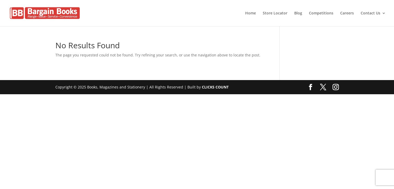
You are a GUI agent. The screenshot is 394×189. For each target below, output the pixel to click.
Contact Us (370, 13)
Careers (347, 13)
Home (250, 13)
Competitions (321, 13)
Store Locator (275, 13)
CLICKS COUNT (215, 87)
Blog (298, 13)
